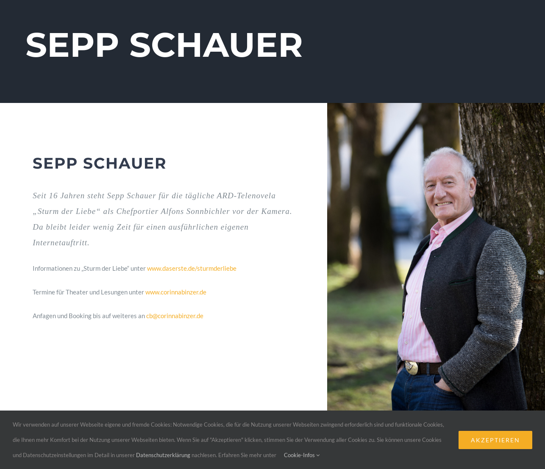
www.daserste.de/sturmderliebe (191, 268)
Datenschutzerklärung (163, 455)
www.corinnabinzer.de (175, 292)
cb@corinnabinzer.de (174, 315)
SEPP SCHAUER (164, 44)
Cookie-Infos (302, 455)
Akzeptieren (495, 440)
